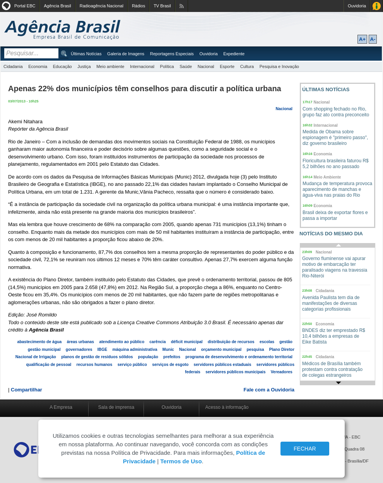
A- (373, 39)
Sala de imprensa (116, 407)
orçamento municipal (221, 349)
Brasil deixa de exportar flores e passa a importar (335, 215)
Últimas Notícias (86, 53)
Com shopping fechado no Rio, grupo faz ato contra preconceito (336, 111)
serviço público (132, 364)
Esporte (227, 66)
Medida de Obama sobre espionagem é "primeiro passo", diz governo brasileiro (335, 137)
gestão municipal (44, 349)
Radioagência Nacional (101, 5)
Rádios (138, 5)
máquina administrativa (134, 349)
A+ (362, 39)
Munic (168, 349)
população (148, 357)
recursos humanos (94, 364)
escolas (267, 342)
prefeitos (171, 357)
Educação (62, 66)
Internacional (142, 66)
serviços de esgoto (170, 364)
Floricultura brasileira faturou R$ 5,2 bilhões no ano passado (336, 163)
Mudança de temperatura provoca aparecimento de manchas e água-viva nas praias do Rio (337, 189)
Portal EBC (24, 5)
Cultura (247, 66)
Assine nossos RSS (182, 6)
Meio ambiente (110, 66)
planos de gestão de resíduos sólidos (97, 357)
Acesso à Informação (377, 6)
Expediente (234, 53)
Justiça (84, 66)
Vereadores (281, 372)
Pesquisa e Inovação (279, 66)
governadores (79, 349)
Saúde (186, 66)
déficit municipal (187, 342)
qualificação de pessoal (49, 364)
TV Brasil (162, 5)
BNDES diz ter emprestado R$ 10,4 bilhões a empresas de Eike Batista (333, 336)
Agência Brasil (57, 5)
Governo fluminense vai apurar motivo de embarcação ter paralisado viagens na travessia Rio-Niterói (334, 267)
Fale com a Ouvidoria (269, 390)
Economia (37, 66)
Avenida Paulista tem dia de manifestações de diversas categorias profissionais (331, 303)
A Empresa (61, 407)
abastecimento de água (39, 342)
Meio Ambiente (327, 177)
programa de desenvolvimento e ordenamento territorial (238, 357)
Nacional (206, 66)
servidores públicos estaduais (222, 364)
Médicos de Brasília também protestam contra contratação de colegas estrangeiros (332, 369)
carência (157, 342)
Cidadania (13, 66)
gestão (285, 342)
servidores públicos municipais (235, 372)
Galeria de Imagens (125, 53)
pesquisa (255, 349)
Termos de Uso (181, 461)
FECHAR (305, 449)
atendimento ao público (121, 342)
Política (167, 66)
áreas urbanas (80, 342)
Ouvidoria (357, 5)
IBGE (102, 349)
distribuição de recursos (231, 342)
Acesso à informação (226, 407)
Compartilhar (26, 390)
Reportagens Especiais (172, 53)
